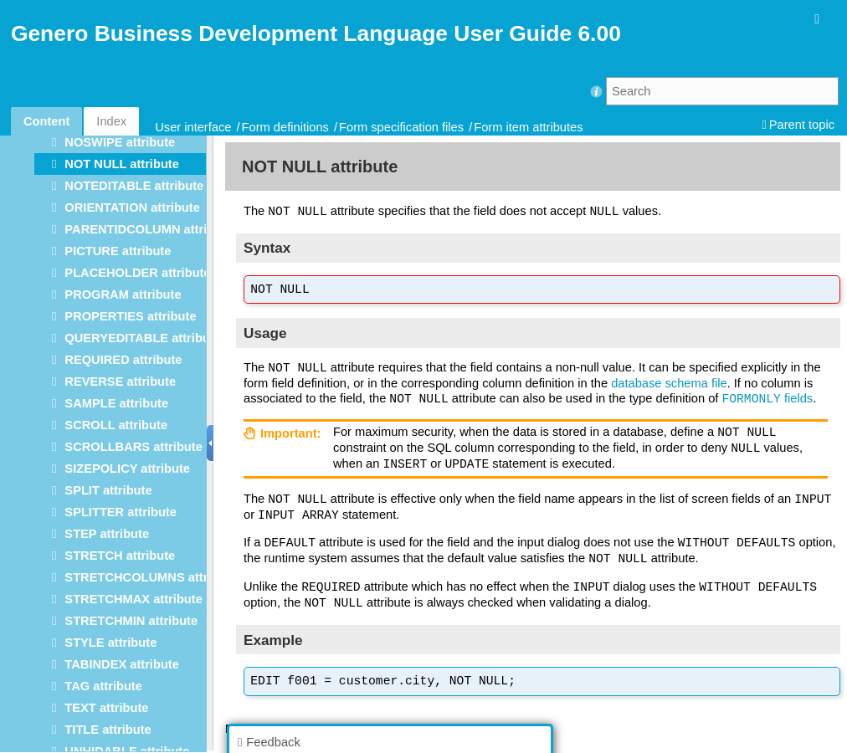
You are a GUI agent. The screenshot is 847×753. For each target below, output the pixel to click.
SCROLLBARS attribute (133, 446)
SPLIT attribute (107, 490)
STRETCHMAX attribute (133, 599)
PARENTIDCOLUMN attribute (148, 229)
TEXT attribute (106, 708)
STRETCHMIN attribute (131, 621)
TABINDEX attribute (121, 664)
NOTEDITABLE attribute (133, 185)
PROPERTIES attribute (130, 316)
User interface (193, 127)
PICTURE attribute (117, 251)
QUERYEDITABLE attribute (142, 338)
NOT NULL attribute (121, 164)
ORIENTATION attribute (131, 207)
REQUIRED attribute (123, 359)
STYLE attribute (110, 642)
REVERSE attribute (120, 381)
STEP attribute (106, 533)
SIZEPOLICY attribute (127, 468)
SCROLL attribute (115, 425)
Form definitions (285, 127)
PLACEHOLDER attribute (137, 272)
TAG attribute (103, 686)
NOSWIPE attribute (119, 142)
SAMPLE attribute (116, 403)
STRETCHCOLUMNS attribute (150, 577)
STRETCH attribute (119, 555)
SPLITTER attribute (120, 512)
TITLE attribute (107, 729)
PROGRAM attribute (122, 294)
